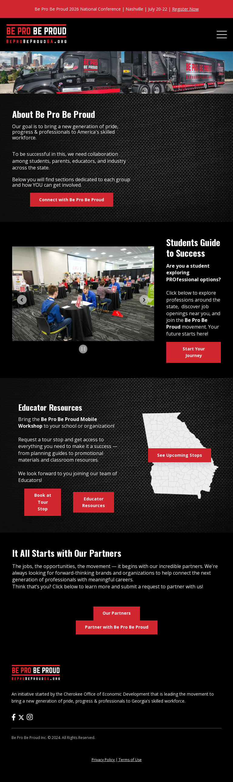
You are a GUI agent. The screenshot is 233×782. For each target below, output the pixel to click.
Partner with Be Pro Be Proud (116, 627)
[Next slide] (144, 300)
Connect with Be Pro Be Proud (71, 199)
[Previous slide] (22, 300)
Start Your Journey (194, 352)
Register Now (185, 9)
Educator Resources (93, 502)
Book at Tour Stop (42, 502)
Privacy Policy (104, 759)
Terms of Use (130, 759)
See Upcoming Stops (179, 455)
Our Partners (117, 613)
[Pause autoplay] (83, 349)
